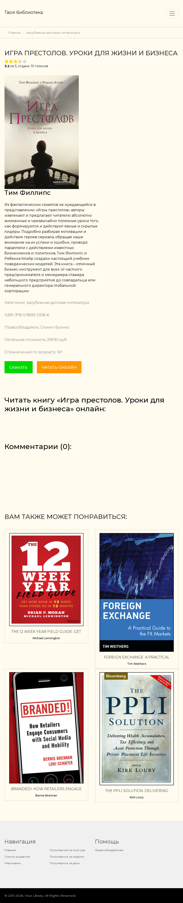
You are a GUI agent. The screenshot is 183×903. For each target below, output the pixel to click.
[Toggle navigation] (172, 13)
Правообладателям (109, 850)
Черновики (13, 863)
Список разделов (17, 856)
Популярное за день (64, 863)
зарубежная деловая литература (53, 33)
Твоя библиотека (24, 12)
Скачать (18, 367)
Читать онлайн (59, 367)
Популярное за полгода (67, 850)
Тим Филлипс (28, 192)
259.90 (53, 340)
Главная (14, 33)
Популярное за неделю (67, 856)
